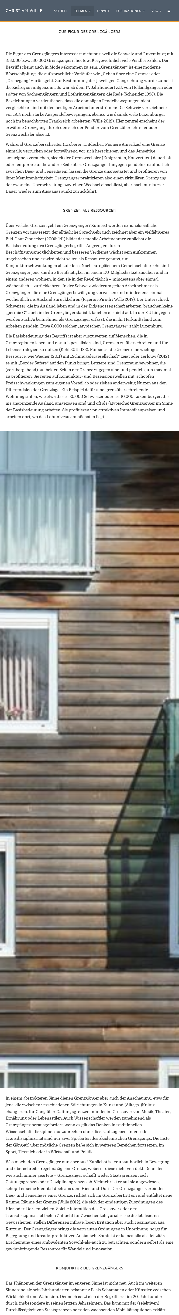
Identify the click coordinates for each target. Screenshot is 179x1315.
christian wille (24, 11)
